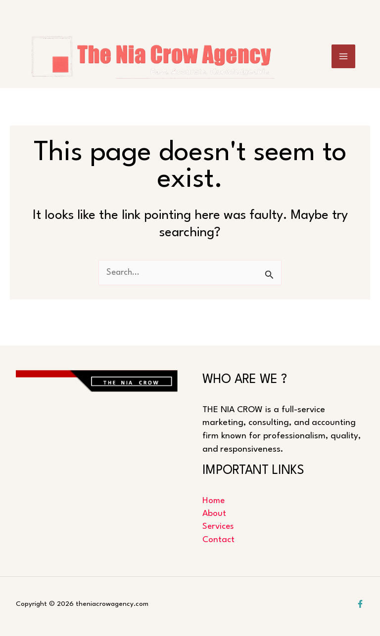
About (214, 513)
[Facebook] (360, 604)
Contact (218, 540)
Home (214, 500)
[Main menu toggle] (344, 60)
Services (218, 526)
